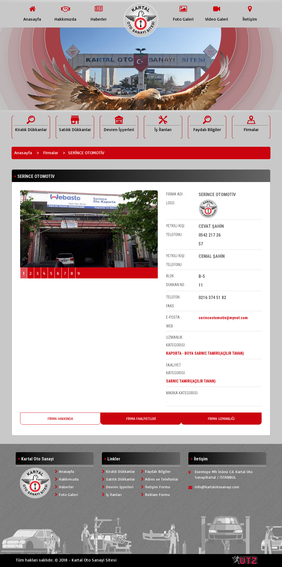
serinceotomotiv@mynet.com (223, 318)
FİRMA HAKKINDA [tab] (60, 418)
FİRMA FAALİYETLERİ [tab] (141, 418)
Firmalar (50, 152)
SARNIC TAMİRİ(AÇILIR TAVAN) (219, 353)
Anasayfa (23, 152)
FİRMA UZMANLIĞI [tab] (221, 418)
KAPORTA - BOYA (179, 353)
